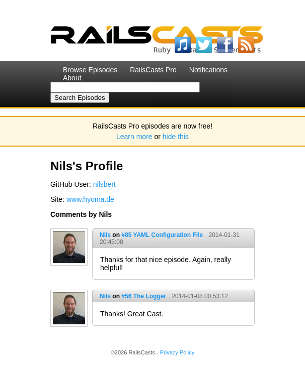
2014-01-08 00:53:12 (199, 296)
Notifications (208, 70)
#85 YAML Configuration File (162, 234)
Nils (105, 234)
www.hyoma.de (90, 199)
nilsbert (104, 184)
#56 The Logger (143, 296)
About (72, 78)
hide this (176, 137)
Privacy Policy (177, 352)
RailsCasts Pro (153, 70)
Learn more (134, 137)
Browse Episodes (90, 70)
